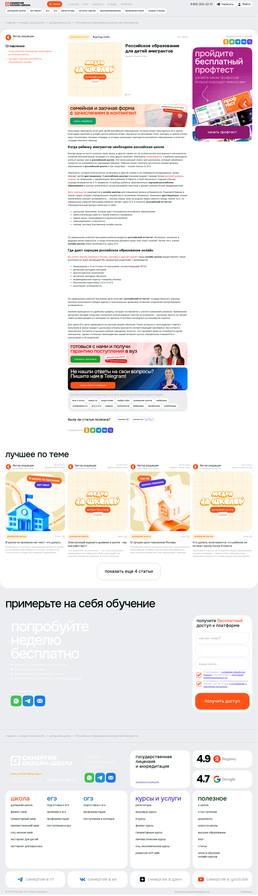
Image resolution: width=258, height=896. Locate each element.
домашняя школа (16, 10)
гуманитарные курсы (149, 832)
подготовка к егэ (58, 805)
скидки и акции (156, 10)
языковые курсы (146, 812)
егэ (47, 10)
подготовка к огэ (94, 805)
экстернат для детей (24, 839)
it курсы (140, 819)
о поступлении (207, 812)
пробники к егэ (56, 812)
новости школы (208, 825)
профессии (154, 405)
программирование (110, 10)
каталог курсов (87, 10)
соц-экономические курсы (153, 846)
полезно (123, 419)
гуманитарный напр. (23, 819)
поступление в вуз (59, 825)
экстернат (36, 10)
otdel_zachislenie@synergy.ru (26, 773)
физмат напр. (19, 812)
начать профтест (222, 132)
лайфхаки (161, 400)
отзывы (112, 4)
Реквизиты (246, 891)
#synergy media (101, 36)
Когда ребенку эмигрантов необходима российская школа (30, 53)
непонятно (143, 419)
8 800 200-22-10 (61, 780)
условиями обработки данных (224, 673)
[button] (201, 651)
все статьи (78, 400)
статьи (202, 846)
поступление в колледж (99, 819)
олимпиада (170, 405)
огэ (55, 10)
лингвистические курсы (151, 839)
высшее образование (212, 832)
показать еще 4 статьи (129, 571)
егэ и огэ (96, 405)
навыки (109, 405)
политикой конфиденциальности (223, 676)
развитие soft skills (148, 853)
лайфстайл (123, 400)
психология (123, 405)
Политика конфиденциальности (192, 891)
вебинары (138, 405)
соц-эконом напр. (22, 832)
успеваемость (80, 405)
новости (98, 4)
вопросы (126, 4)
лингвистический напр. (25, 825)
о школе (73, 4)
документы (205, 819)
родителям (107, 400)
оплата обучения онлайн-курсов (209, 854)
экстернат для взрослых (26, 846)
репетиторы (68, 10)
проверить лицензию (147, 782)
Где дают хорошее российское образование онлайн (25, 60)
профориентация (134, 10)
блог (86, 4)
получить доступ (222, 701)
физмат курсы (144, 825)
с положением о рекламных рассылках (225, 685)
